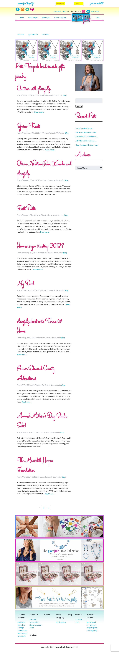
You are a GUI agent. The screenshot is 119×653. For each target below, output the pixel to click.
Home (22, 17)
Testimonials (61, 622)
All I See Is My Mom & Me (85, 132)
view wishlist (95, 11)
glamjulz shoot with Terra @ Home (39, 327)
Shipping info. (92, 627)
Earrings (21, 627)
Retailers (45, 34)
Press (77, 622)
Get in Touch (91, 622)
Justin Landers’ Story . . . (84, 128)
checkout (72, 11)
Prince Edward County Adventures (35, 374)
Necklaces (21, 622)
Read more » (39, 112)
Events (47, 615)
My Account (91, 625)
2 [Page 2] (43, 507)
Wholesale (21, 636)
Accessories (22, 630)
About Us (20, 34)
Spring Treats (28, 127)
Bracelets (21, 625)
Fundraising (22, 633)
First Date (26, 209)
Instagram (22, 9)
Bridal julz (46, 17)
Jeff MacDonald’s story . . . (85, 141)
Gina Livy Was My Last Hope (86, 145)
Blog (97, 17)
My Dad (25, 284)
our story (78, 619)
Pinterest (32, 9)
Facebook (18, 9)
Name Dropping (60, 17)
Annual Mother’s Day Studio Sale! (42, 421)
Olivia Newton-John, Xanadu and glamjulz (44, 169)
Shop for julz (33, 17)
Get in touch (33, 34)
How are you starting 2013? (40, 246)
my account (57, 11)
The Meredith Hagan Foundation (35, 466)
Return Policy (92, 630)
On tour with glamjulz (33, 89)
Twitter (27, 9)
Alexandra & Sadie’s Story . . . (86, 136)
